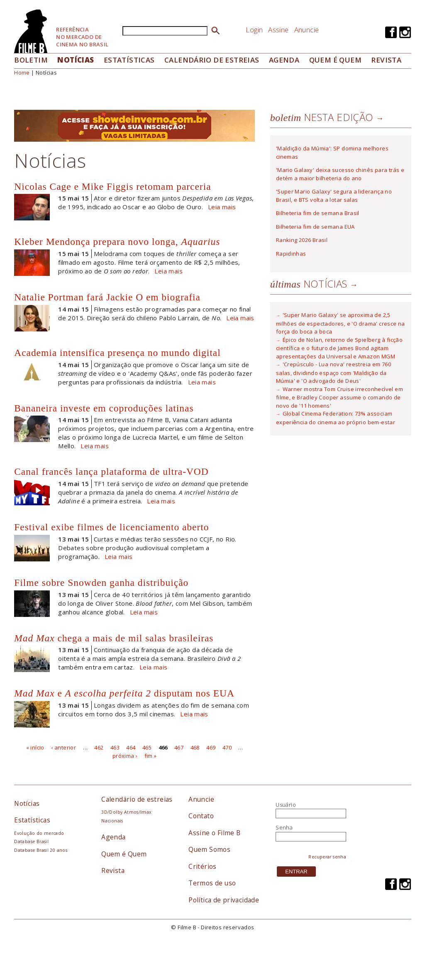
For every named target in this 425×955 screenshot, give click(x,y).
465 (146, 747)
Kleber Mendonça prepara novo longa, (117, 241)
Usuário (286, 804)
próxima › (125, 755)
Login (254, 29)
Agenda (284, 60)
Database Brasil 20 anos (40, 850)
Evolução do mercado (39, 833)
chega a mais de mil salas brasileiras (113, 638)
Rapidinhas (291, 253)
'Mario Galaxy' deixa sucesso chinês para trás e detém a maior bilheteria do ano (340, 174)
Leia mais (222, 207)
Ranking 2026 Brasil (301, 240)
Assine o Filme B (214, 832)
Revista (386, 60)
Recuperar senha (327, 857)
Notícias (75, 60)
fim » (150, 755)
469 (210, 747)
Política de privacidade (223, 899)
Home (22, 72)
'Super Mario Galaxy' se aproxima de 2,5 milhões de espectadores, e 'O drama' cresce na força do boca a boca (340, 323)
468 (195, 747)
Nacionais (112, 821)
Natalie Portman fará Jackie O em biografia (107, 297)
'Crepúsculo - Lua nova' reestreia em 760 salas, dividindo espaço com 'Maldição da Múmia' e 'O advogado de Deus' (333, 372)
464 (130, 747)
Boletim (31, 60)
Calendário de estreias (137, 799)
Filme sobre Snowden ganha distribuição (101, 582)
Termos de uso (212, 882)
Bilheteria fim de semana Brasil (317, 213)
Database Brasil (31, 841)
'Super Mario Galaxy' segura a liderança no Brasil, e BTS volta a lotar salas (334, 195)
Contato (201, 815)
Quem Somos (209, 849)
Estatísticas (129, 60)
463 (115, 747)
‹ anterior (63, 747)
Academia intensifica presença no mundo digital (117, 352)
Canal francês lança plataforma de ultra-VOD (111, 471)
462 (98, 747)
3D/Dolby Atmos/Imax (126, 812)
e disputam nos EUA (124, 693)
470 (227, 747)
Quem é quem (335, 60)
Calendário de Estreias (211, 60)
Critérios (202, 866)
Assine (278, 29)
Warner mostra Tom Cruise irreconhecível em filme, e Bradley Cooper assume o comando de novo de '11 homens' (339, 397)
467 (178, 747)
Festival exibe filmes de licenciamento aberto (111, 527)
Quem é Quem (124, 853)
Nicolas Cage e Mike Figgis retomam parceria (112, 186)
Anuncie (306, 29)
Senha (284, 827)
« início (35, 747)
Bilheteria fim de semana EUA (315, 226)
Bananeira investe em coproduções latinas (103, 408)
